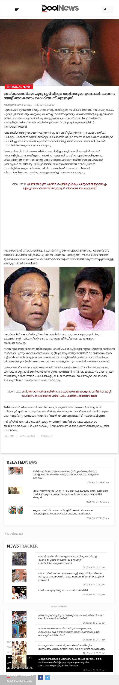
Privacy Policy (14, 654)
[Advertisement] (59, 216)
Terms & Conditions (18, 659)
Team (7, 649)
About (8, 645)
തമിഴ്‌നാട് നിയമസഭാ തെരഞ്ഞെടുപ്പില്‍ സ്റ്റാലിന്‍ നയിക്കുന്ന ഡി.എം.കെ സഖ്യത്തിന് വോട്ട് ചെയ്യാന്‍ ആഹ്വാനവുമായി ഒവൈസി (66, 474)
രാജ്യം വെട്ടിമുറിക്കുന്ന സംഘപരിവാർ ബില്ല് (63, 590)
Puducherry (47, 436)
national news (27, 436)
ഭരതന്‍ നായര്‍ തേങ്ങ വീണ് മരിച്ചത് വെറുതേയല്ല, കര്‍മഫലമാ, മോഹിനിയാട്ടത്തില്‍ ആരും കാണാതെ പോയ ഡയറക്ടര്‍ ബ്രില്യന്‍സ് (69, 632)
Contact (10, 663)
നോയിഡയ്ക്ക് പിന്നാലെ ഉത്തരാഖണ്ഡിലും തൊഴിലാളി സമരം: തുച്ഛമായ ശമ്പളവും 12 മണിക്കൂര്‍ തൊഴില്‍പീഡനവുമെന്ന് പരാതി (67, 559)
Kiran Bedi (9, 436)
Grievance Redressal (18, 668)
